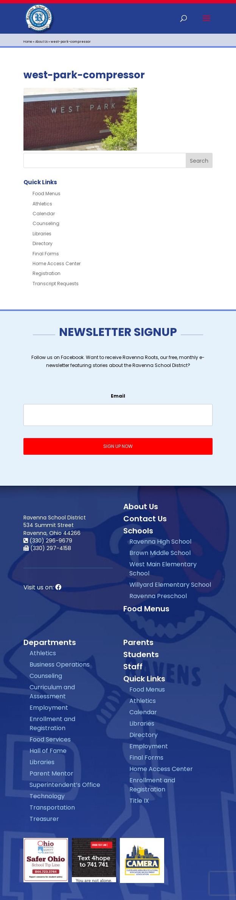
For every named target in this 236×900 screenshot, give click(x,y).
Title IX (139, 800)
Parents (138, 642)
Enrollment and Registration (52, 723)
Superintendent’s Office (65, 784)
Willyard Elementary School (170, 584)
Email (118, 396)
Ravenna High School (160, 541)
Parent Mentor (51, 773)
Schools (138, 530)
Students (141, 654)
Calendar (44, 213)
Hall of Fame (48, 750)
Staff (133, 666)
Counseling (46, 223)
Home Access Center (57, 263)
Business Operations (60, 664)
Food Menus (47, 193)
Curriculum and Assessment (52, 692)
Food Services (50, 739)
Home (27, 42)
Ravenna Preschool (158, 596)
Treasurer (44, 819)
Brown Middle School (160, 553)
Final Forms (46, 253)
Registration (47, 273)
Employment (49, 707)
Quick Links (144, 678)
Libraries (42, 233)
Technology (47, 796)
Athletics (42, 204)
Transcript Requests (56, 283)
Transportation (52, 807)
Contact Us (145, 518)
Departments (49, 642)
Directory (43, 243)
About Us (41, 42)
